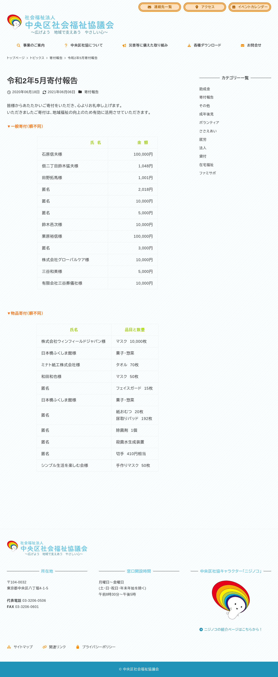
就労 (203, 139)
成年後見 (206, 114)
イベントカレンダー (250, 7)
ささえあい (208, 131)
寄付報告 (91, 92)
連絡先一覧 (159, 7)
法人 (203, 148)
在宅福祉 (206, 165)
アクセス (205, 7)
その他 (204, 106)
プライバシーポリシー (96, 647)
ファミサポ (207, 173)
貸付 (203, 156)
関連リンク (54, 647)
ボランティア (209, 122)
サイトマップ (20, 647)
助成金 (204, 89)
